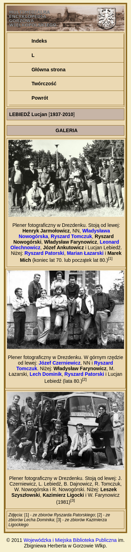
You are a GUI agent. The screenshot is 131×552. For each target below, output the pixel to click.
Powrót (39, 98)
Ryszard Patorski (44, 253)
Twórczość (43, 83)
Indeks (39, 41)
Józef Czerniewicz (59, 363)
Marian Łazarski (85, 253)
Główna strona (48, 69)
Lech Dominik (46, 374)
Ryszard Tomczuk (71, 236)
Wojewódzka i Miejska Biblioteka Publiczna (70, 540)
